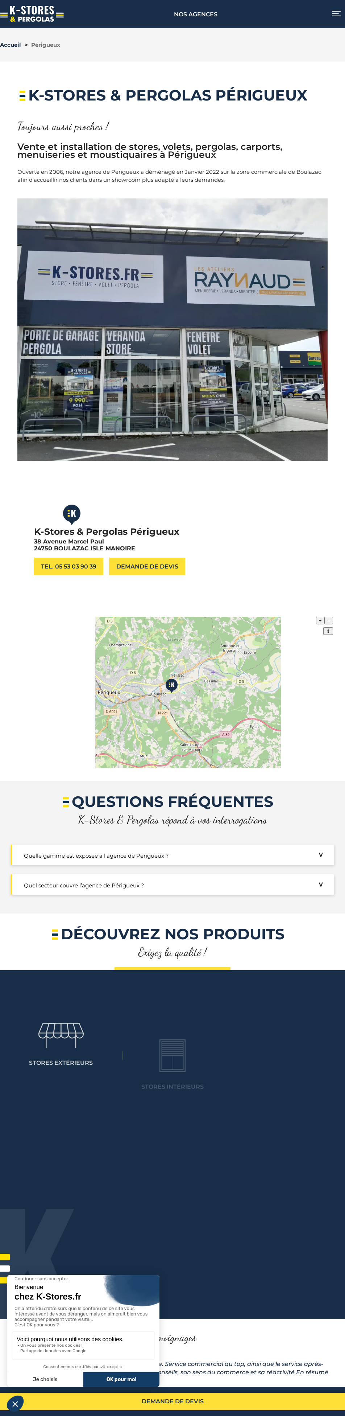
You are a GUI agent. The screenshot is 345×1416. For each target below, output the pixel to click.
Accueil (10, 44)
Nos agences (195, 14)
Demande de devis (173, 1401)
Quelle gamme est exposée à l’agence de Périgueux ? (96, 855)
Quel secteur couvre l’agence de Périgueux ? (84, 885)
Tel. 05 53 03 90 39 (68, 566)
